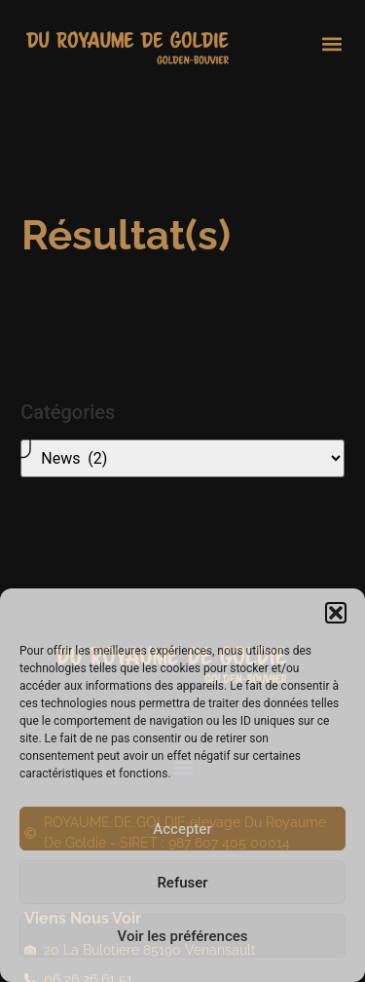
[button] (336, 613)
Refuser (182, 882)
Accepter (182, 829)
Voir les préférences (183, 936)
